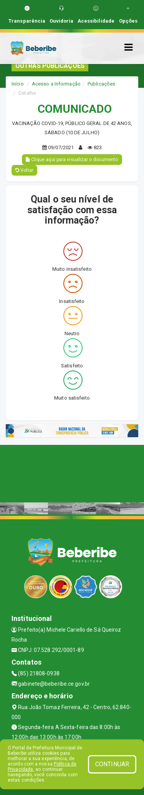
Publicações (101, 84)
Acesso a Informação (56, 84)
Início (18, 84)
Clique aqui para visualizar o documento (72, 159)
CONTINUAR (112, 764)
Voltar (24, 170)
